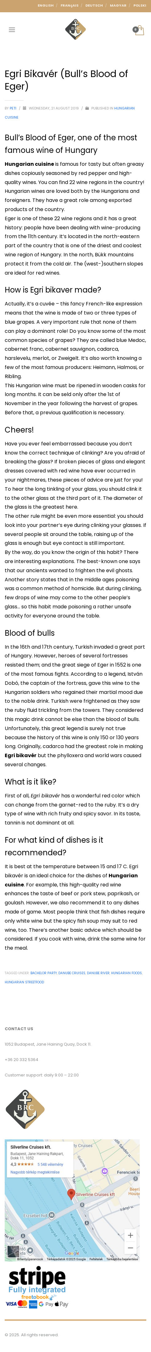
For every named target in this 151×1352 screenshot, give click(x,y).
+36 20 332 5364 (21, 1060)
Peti (13, 108)
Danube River (98, 973)
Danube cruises (71, 973)
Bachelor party (43, 973)
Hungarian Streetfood (24, 982)
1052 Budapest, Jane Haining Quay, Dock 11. (48, 1044)
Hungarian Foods (126, 973)
